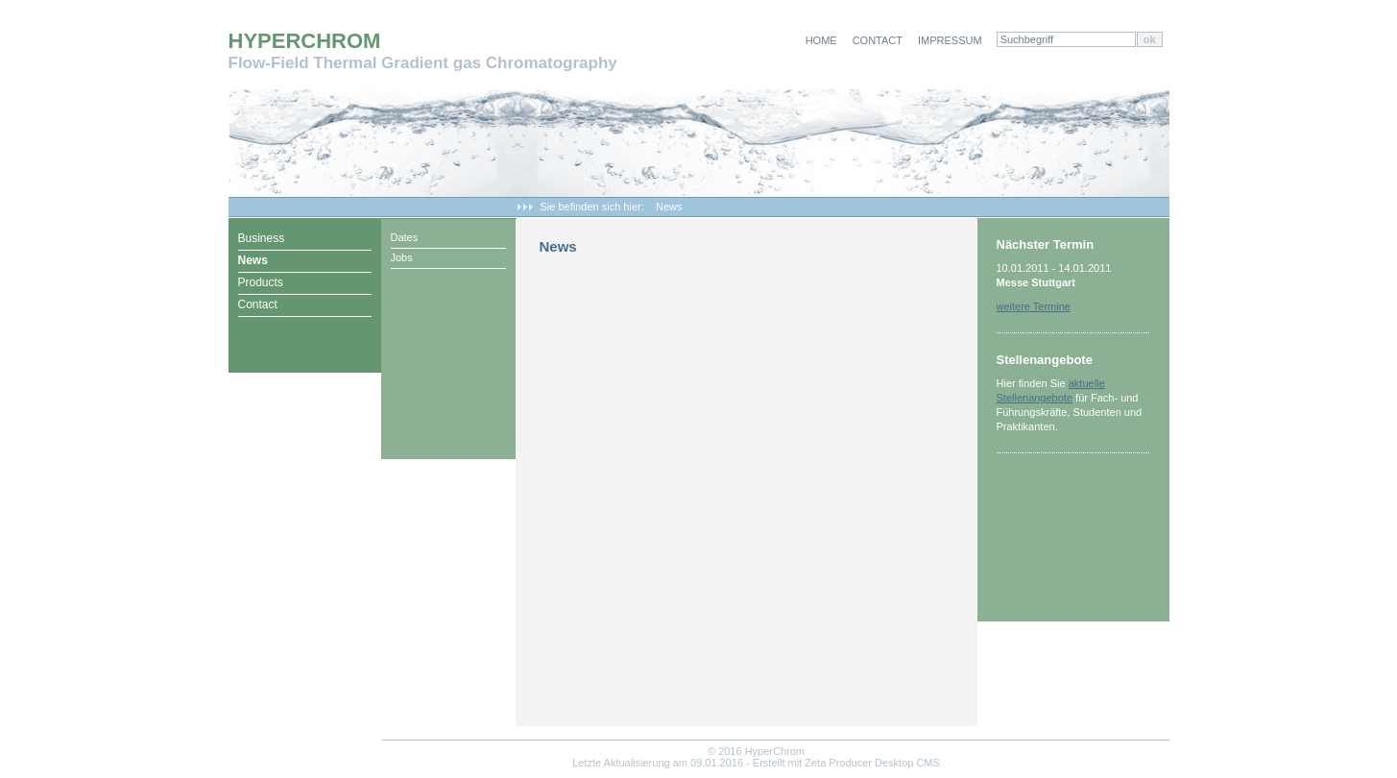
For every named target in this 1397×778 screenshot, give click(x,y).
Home (821, 40)
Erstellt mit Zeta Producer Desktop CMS (846, 762)
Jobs (402, 257)
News (669, 206)
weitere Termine (1034, 306)
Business (261, 238)
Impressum (950, 40)
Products (260, 282)
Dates (405, 237)
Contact (878, 40)
